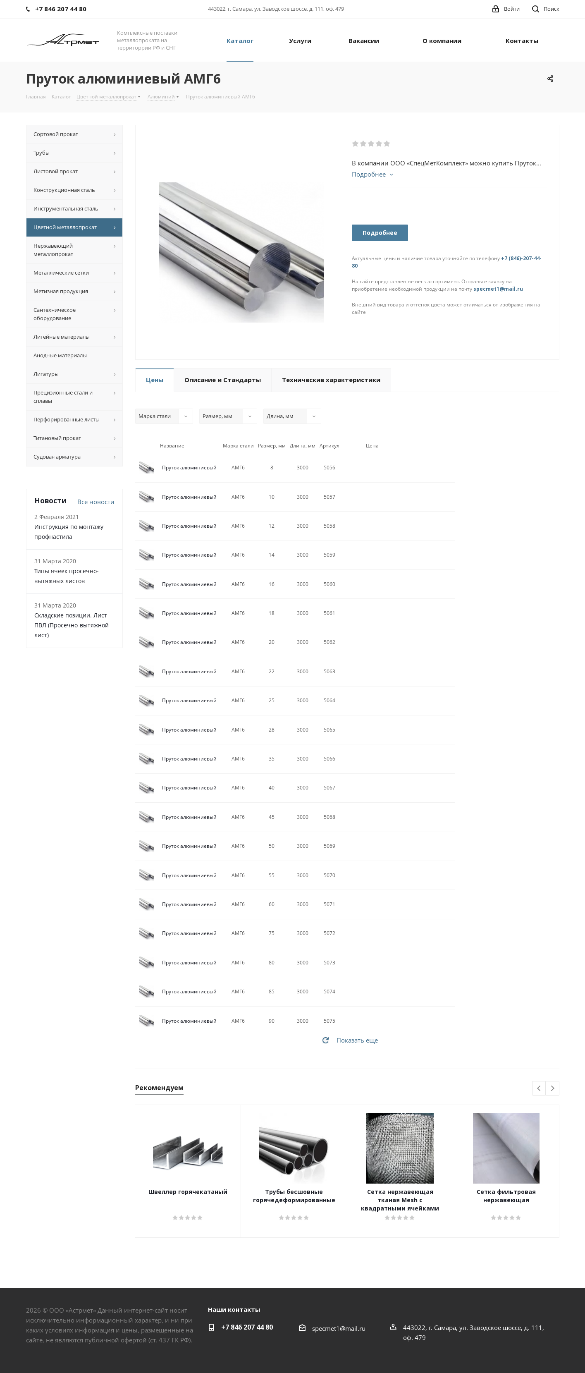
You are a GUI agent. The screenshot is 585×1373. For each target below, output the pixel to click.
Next (552, 1088)
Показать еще (357, 1040)
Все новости (96, 502)
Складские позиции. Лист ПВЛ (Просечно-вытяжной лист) (71, 625)
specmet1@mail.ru (498, 288)
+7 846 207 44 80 (247, 1327)
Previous (539, 1088)
